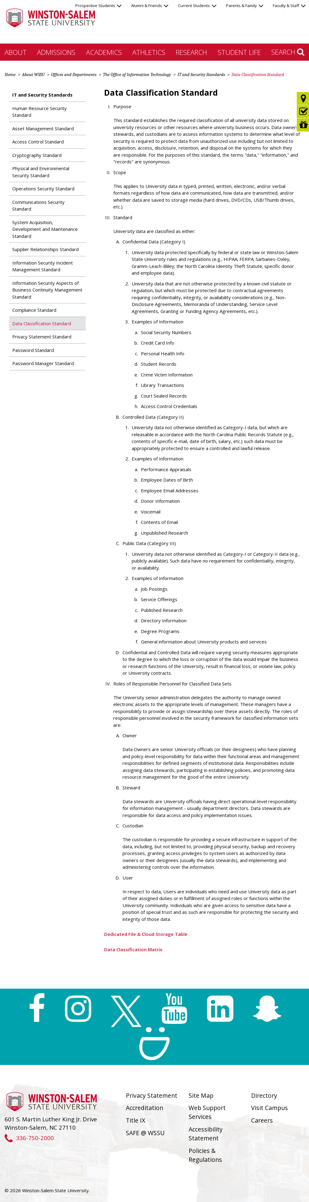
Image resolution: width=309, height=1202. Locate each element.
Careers (262, 1120)
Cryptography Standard (37, 155)
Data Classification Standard (41, 323)
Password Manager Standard (43, 363)
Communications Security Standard (38, 205)
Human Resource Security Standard (39, 111)
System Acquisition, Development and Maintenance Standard (45, 229)
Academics (104, 52)
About (16, 52)
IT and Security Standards (201, 74)
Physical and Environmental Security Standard (40, 171)
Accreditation (144, 1108)
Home (10, 74)
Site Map (201, 1095)
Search (287, 51)
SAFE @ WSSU (145, 1133)
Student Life (239, 52)
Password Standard (33, 350)
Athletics (148, 52)
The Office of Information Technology (137, 74)
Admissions (56, 52)
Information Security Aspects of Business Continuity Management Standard (47, 290)
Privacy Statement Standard (41, 337)
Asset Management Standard (43, 128)
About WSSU (33, 74)
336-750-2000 (29, 1138)
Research (191, 52)
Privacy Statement (151, 1095)
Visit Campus (269, 1108)
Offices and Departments (73, 74)
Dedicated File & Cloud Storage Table (145, 934)
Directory (264, 1095)
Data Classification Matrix (133, 949)
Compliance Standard (34, 310)
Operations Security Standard (43, 188)
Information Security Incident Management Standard (42, 266)
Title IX (135, 1120)
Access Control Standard (38, 142)
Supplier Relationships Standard (45, 249)
